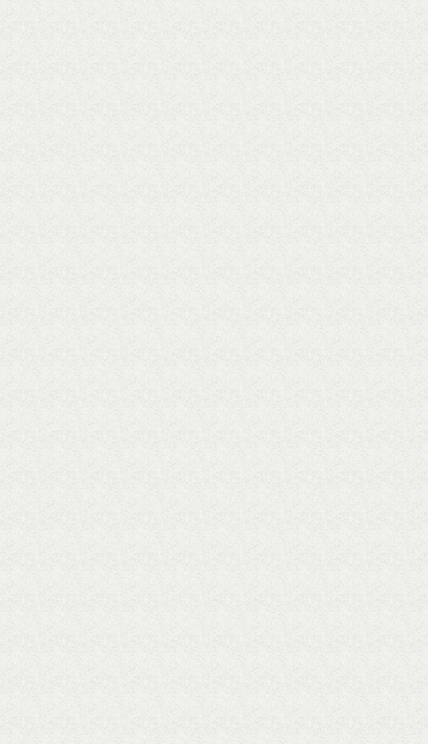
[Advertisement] (170, 146)
